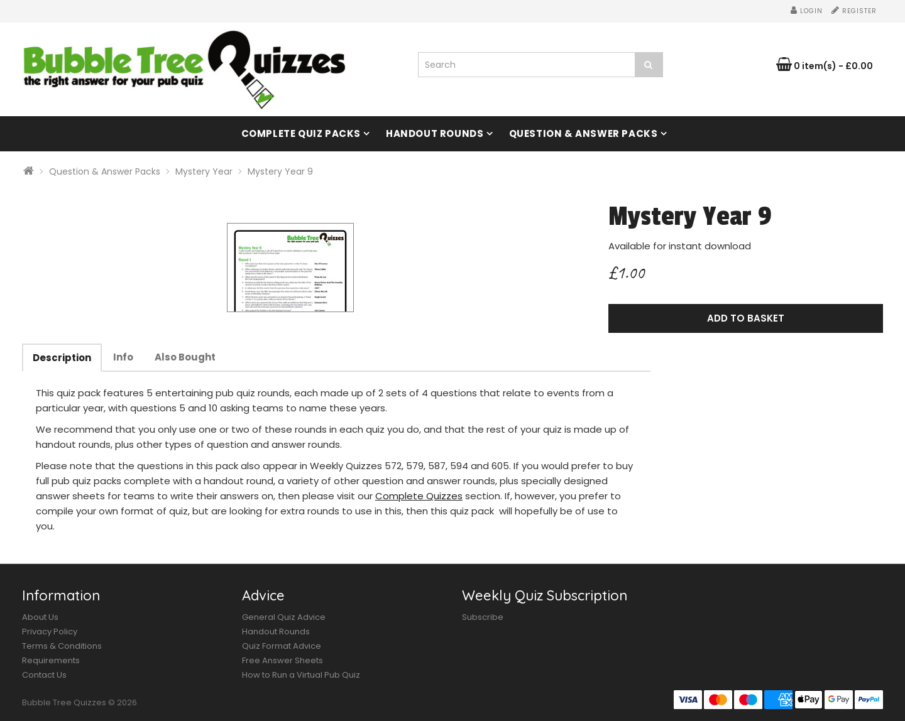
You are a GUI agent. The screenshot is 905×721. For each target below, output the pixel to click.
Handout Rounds (434, 133)
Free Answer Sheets (282, 660)
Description (62, 357)
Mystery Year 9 (280, 171)
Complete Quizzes (419, 495)
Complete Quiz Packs (301, 133)
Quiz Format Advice (281, 646)
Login (807, 11)
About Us (40, 617)
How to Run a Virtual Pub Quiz (301, 675)
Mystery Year (204, 171)
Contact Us (44, 675)
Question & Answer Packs (583, 133)
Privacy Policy (49, 631)
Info (123, 357)
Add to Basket (745, 318)
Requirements (51, 660)
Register (854, 11)
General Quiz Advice (284, 617)
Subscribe (482, 617)
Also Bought (185, 357)
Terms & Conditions (62, 646)
